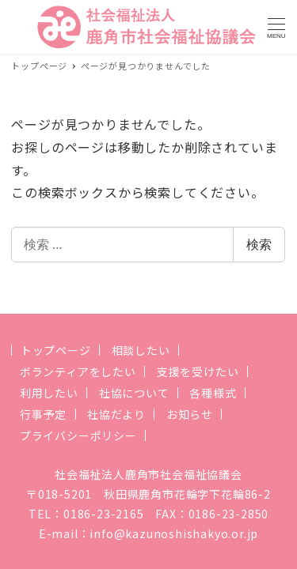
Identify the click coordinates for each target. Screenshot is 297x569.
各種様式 (212, 393)
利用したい (49, 393)
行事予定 (43, 414)
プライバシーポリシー (78, 435)
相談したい (141, 350)
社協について (134, 393)
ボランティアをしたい (78, 371)
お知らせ (189, 414)
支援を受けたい (198, 371)
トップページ (56, 350)
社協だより (116, 414)
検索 (259, 244)
